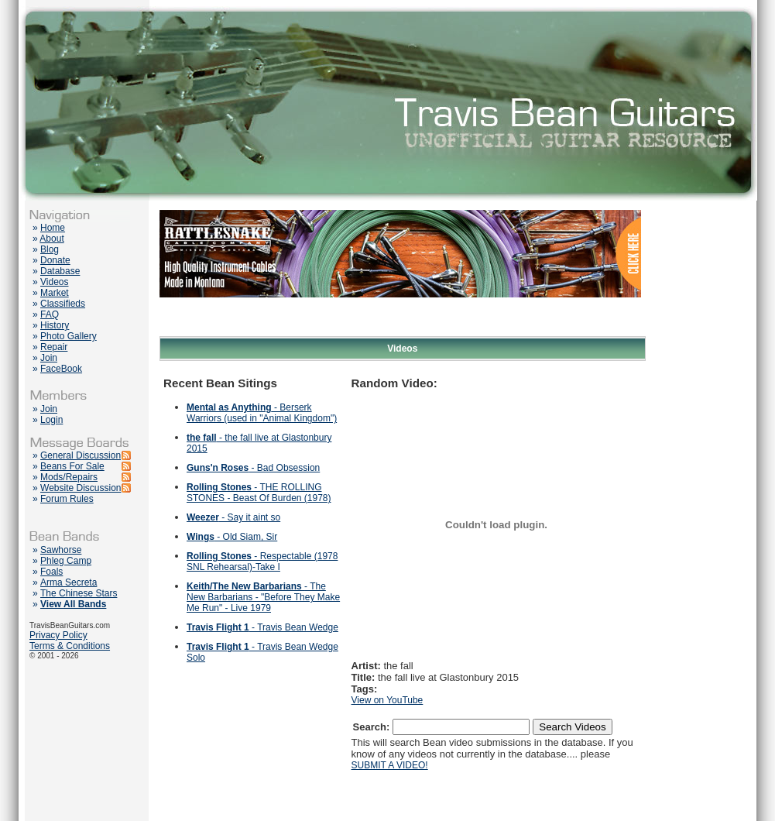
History (54, 325)
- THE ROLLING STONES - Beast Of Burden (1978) (259, 492)
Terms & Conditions (69, 646)
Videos (54, 282)
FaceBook (61, 368)
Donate (55, 260)
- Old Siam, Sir (232, 536)
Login (51, 419)
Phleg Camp (65, 560)
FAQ (49, 314)
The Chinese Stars (78, 593)
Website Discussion (80, 488)
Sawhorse (60, 549)
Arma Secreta (68, 582)
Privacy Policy (58, 635)
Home (52, 227)
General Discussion (80, 455)
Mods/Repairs (69, 477)
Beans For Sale (72, 466)
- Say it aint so (233, 517)
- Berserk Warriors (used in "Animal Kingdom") (262, 413)
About (51, 238)
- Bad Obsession (253, 467)
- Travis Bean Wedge (262, 627)
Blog (49, 249)
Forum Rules (67, 498)
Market (54, 292)
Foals (51, 571)
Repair (53, 347)
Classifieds (62, 303)
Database (60, 271)
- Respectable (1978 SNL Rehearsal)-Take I (262, 561)
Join (48, 357)
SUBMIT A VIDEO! (389, 765)
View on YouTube (387, 700)
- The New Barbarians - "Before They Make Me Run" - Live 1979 (263, 597)
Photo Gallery (68, 336)
